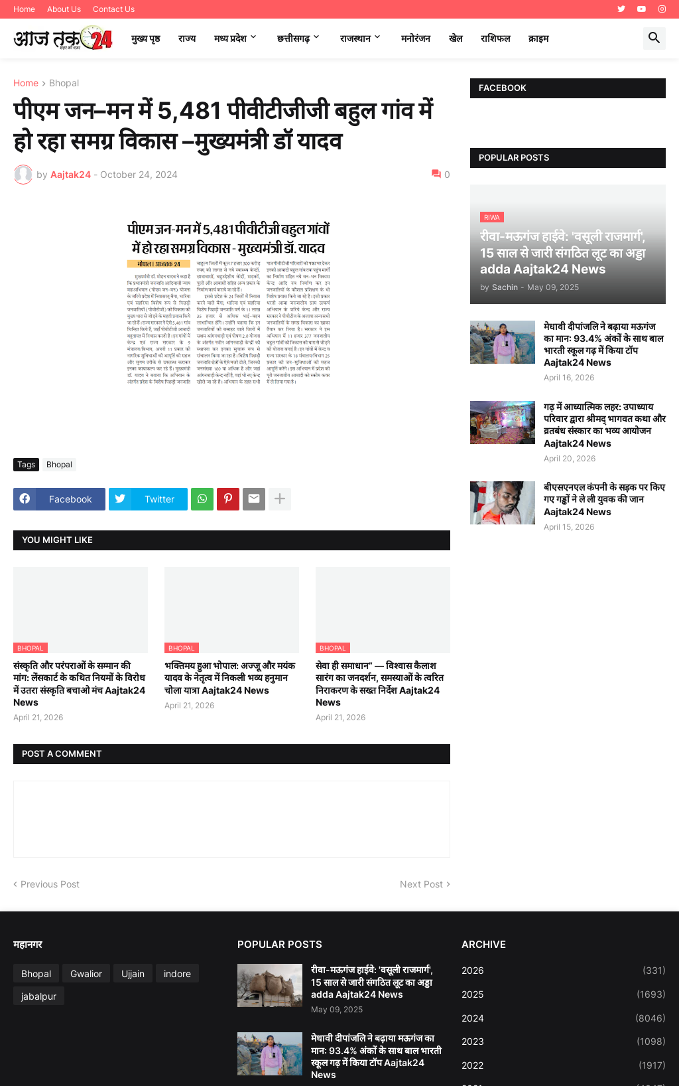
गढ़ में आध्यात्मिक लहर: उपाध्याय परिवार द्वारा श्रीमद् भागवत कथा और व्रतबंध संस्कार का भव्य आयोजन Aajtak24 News (605, 425)
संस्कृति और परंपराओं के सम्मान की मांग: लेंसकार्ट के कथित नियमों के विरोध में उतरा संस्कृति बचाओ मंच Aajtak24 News (79, 684)
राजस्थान (355, 38)
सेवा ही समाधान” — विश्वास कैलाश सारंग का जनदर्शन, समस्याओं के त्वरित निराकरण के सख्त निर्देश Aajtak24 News (380, 684)
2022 (564, 1065)
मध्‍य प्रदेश (230, 38)
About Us (64, 9)
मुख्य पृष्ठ (145, 38)
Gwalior (86, 973)
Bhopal (64, 83)
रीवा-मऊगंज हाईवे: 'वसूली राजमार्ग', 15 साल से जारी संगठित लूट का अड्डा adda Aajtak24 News (372, 981)
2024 (564, 1018)
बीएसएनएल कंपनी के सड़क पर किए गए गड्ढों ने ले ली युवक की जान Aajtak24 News (604, 498)
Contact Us (114, 9)
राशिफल (495, 38)
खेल (455, 38)
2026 (564, 970)
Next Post (421, 884)
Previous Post (50, 884)
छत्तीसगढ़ (293, 38)
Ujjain (133, 973)
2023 (564, 1041)
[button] (654, 38)
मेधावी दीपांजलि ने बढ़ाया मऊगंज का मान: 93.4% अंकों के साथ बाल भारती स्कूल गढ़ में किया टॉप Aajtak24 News (603, 344)
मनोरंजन (415, 38)
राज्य (187, 38)
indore (177, 973)
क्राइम (538, 38)
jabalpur (38, 996)
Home (24, 9)
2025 (564, 994)
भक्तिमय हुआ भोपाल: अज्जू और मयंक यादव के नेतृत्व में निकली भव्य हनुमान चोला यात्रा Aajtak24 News (229, 677)
